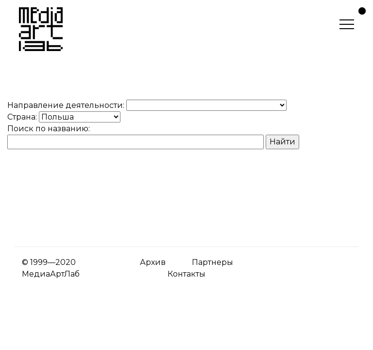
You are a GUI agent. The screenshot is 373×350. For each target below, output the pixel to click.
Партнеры (212, 262)
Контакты (186, 274)
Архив (153, 262)
